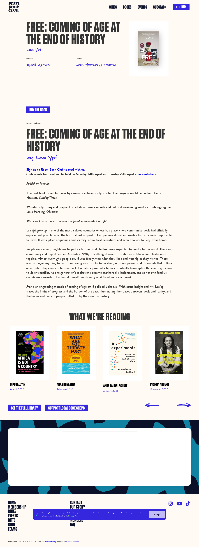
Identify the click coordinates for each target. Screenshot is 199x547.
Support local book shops (66, 408)
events (142, 7)
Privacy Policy (73, 515)
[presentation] (152, 405)
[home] (14, 7)
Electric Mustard (72, 541)
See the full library (24, 408)
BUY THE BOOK (38, 110)
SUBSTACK (159, 7)
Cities (113, 7)
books (127, 7)
